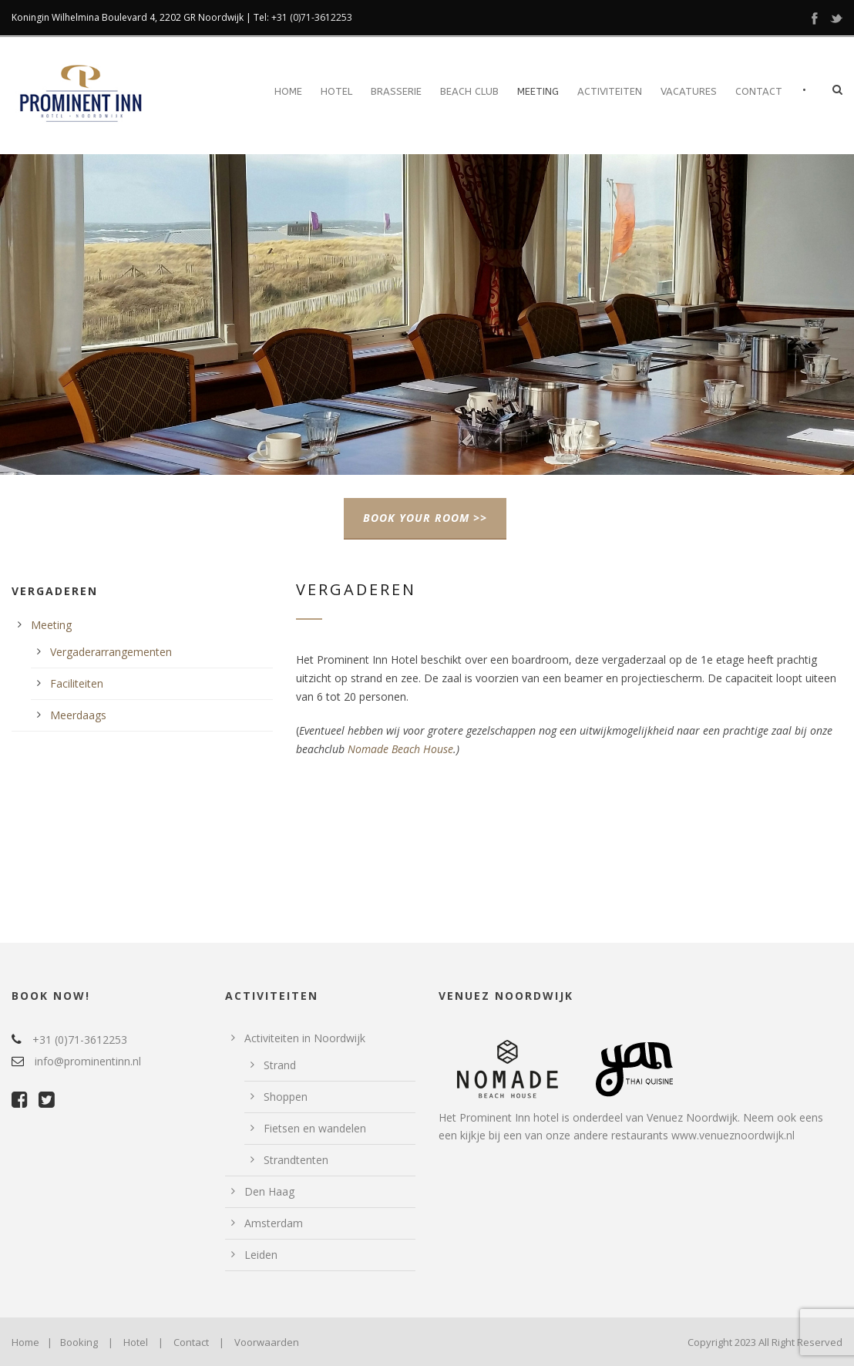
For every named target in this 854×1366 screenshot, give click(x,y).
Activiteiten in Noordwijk (304, 1038)
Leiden (260, 1254)
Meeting (538, 91)
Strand (280, 1065)
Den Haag (269, 1191)
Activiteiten (609, 91)
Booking (79, 1342)
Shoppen (286, 1096)
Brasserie (396, 91)
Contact (758, 91)
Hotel (336, 91)
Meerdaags (78, 715)
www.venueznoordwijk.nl (733, 1135)
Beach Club (469, 91)
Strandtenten (296, 1159)
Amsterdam (273, 1223)
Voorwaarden (266, 1342)
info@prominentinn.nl (88, 1061)
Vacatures (689, 91)
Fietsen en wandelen (315, 1128)
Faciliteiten (76, 683)
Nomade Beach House (400, 749)
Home (288, 91)
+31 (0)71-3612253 (311, 17)
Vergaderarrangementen (111, 651)
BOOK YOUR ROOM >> (425, 517)
